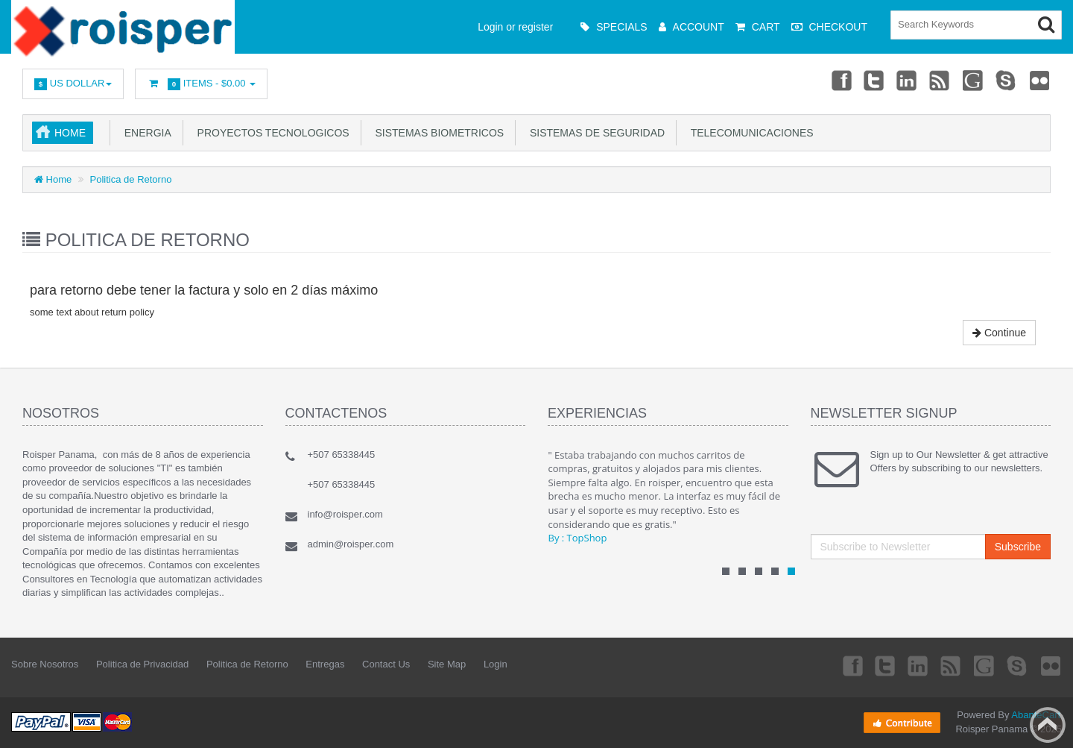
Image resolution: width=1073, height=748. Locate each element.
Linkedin (907, 80)
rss (940, 80)
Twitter (874, 80)
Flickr (1040, 80)
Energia (144, 133)
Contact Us (386, 664)
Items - (201, 84)
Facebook (840, 80)
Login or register (515, 27)
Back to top (1047, 725)
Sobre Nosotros (44, 664)
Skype (1007, 80)
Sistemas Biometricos (437, 133)
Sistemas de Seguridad (594, 133)
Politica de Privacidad (142, 664)
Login (495, 664)
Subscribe (1018, 547)
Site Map (447, 664)
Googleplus (974, 80)
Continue (999, 333)
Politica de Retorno (131, 179)
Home (70, 133)
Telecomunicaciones (749, 133)
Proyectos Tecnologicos (270, 133)
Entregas (325, 664)
